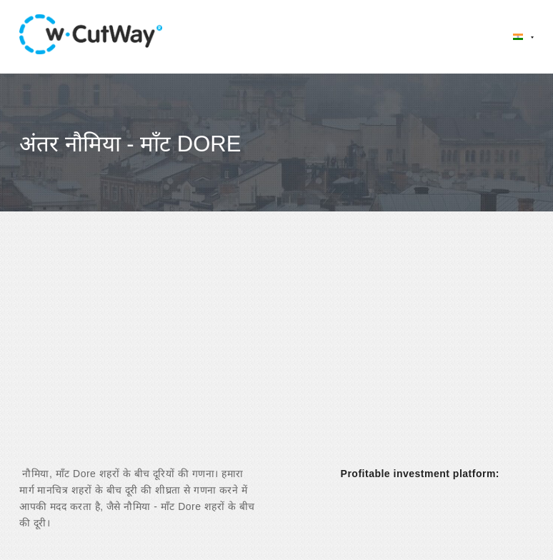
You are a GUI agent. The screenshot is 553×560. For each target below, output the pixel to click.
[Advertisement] (276, 351)
